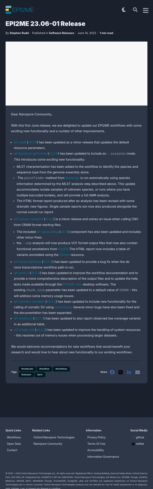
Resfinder (72, 177)
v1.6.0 (49, 218)
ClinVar (64, 254)
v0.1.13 (48, 260)
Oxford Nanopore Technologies (54, 436)
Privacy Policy (96, 436)
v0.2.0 (51, 300)
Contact (12, 448)
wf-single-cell (24, 328)
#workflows (62, 367)
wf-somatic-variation (29, 300)
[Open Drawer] (145, 9)
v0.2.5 (40, 328)
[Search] (135, 9)
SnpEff (63, 248)
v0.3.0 (53, 153)
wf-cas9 (20, 142)
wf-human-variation (28, 218)
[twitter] (120, 371)
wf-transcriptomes (27, 260)
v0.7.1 (64, 231)
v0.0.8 (35, 272)
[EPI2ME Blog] (63, 10)
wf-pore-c (21, 272)
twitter (138, 442)
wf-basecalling (47, 231)
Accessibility (95, 448)
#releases (26, 373)
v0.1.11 (32, 142)
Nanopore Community (48, 442)
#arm (40, 373)
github (138, 436)
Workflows (14, 436)
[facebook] (112, 371)
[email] (137, 371)
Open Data (14, 442)
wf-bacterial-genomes (30, 153)
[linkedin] (129, 371)
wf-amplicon (23, 317)
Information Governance (103, 455)
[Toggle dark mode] (124, 9)
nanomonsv (63, 306)
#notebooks (27, 367)
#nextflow (45, 367)
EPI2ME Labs (72, 283)
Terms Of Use (96, 442)
